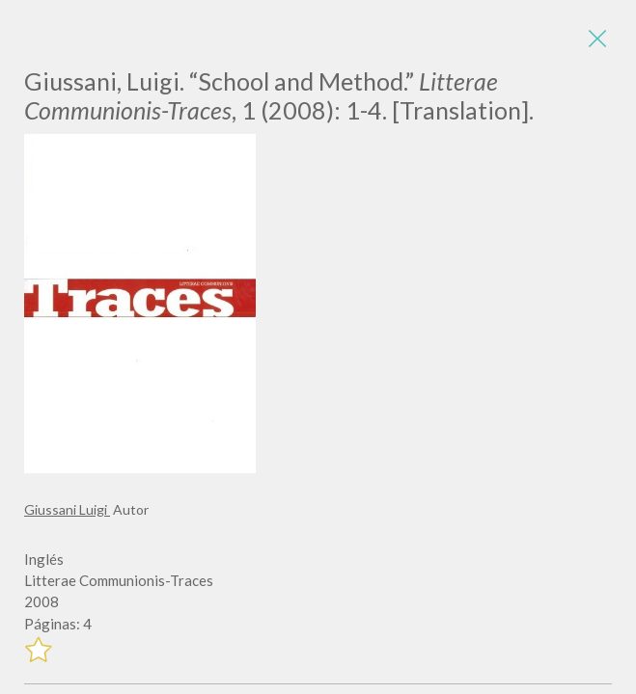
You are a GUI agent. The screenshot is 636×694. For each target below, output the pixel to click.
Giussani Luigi (67, 509)
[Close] (597, 38)
